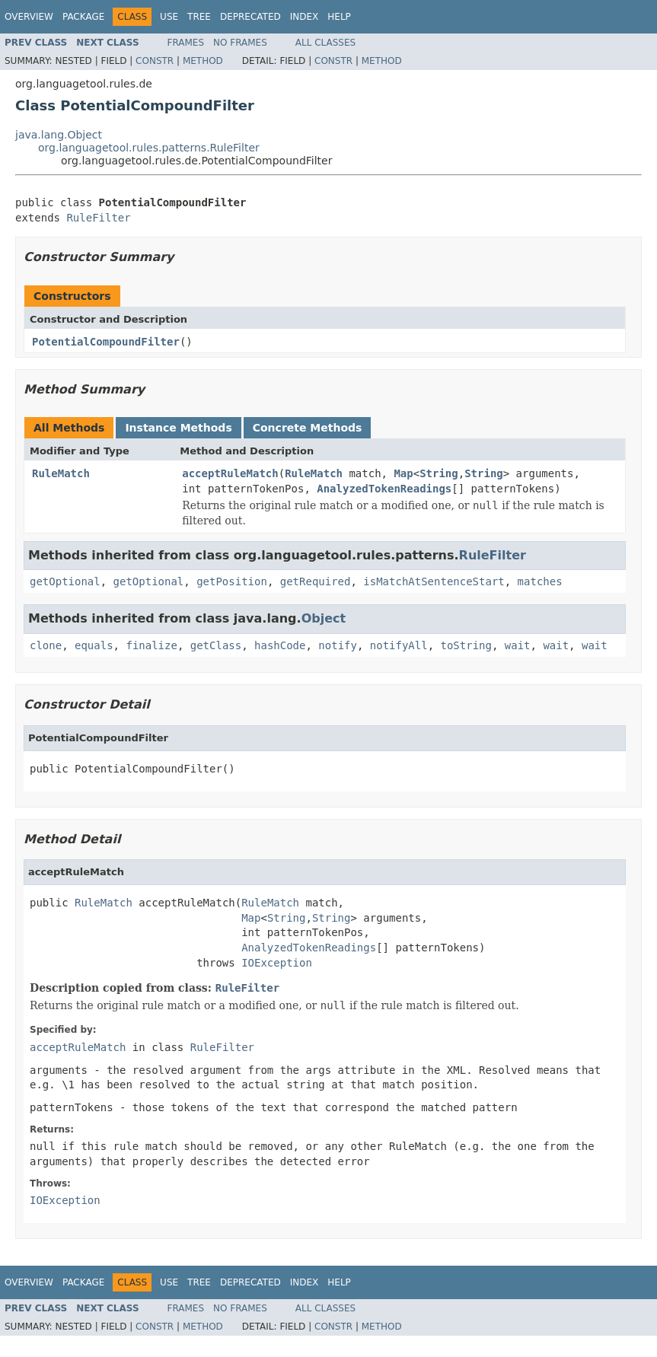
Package (83, 16)
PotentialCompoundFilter (106, 342)
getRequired (315, 581)
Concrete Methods (307, 428)
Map (403, 473)
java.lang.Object (58, 135)
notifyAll (399, 645)
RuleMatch (61, 473)
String (438, 473)
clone (46, 645)
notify (337, 645)
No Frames (240, 42)
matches (540, 581)
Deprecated (250, 16)
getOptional (65, 581)
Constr (155, 61)
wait (518, 645)
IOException (276, 963)
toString (466, 645)
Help (339, 16)
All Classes (325, 42)
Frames (186, 42)
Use (169, 16)
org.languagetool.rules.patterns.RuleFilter (149, 148)
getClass (215, 645)
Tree (199, 16)
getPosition (231, 581)
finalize (151, 645)
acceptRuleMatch (230, 473)
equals (94, 645)
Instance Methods (178, 428)
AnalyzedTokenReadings (384, 489)
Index (304, 16)
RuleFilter (98, 218)
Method (203, 61)
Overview (29, 16)
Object (323, 618)
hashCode (279, 645)
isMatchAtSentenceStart (433, 581)
